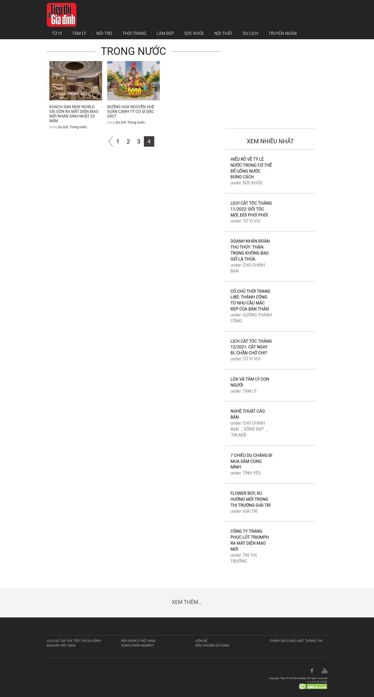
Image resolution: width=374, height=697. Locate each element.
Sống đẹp (254, 429)
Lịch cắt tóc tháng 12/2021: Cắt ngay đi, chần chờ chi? (251, 347)
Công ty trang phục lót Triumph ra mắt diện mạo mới (250, 540)
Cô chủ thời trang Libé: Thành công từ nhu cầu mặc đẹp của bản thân (250, 300)
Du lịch (250, 33)
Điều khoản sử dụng (212, 645)
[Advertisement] (270, 86)
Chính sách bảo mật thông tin (296, 641)
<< (107, 141)
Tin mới (238, 435)
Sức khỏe (194, 33)
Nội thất (223, 33)
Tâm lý (79, 33)
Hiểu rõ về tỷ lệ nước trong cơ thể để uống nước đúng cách (251, 168)
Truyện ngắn (283, 33)
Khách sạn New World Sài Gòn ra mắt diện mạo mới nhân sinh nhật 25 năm (73, 114)
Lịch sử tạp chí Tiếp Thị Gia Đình (74, 641)
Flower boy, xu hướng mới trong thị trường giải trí (251, 499)
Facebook (312, 671)
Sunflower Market (137, 645)
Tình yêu (252, 473)
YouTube (324, 671)
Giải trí (250, 511)
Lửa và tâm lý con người (250, 382)
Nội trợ (104, 33)
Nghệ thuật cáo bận (248, 414)
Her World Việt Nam (138, 641)
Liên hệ (201, 641)
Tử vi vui (251, 221)
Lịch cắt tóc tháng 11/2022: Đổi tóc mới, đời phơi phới (251, 209)
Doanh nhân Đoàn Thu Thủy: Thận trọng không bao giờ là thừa (250, 250)
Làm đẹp (165, 33)
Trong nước (78, 127)
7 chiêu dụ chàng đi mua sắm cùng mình (251, 461)
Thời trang (134, 33)
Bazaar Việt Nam (61, 645)
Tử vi (57, 33)
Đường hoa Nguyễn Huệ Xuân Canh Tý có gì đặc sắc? (130, 112)
